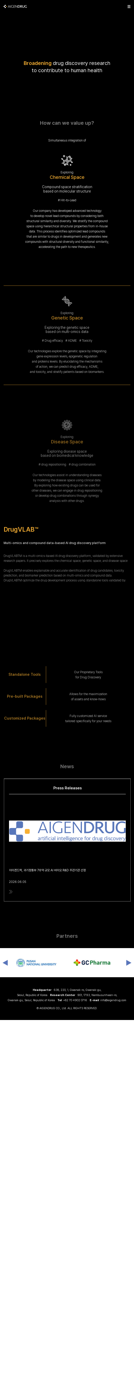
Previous (5, 963)
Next (128, 963)
